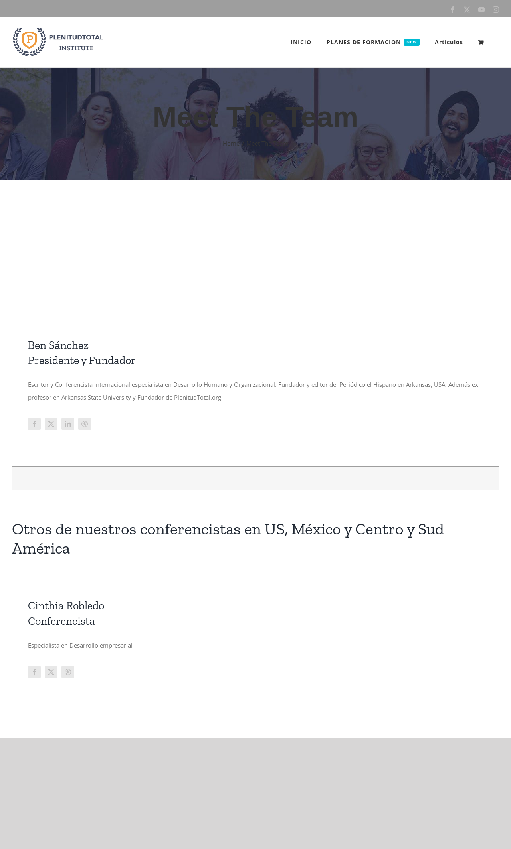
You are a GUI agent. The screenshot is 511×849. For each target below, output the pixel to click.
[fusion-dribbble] (84, 424)
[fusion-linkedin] (67, 424)
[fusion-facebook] (34, 424)
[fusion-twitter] (51, 424)
